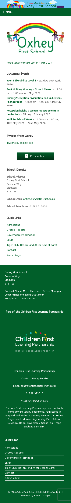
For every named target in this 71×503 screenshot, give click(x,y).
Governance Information (21, 235)
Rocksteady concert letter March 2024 (29, 62)
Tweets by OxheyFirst (20, 142)
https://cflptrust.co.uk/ (34, 400)
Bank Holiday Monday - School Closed (29, 89)
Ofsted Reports (16, 229)
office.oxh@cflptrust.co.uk (39, 199)
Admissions (13, 224)
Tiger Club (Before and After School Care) (32, 245)
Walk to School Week (19, 119)
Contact (11, 250)
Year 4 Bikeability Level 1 (21, 80)
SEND (10, 239)
